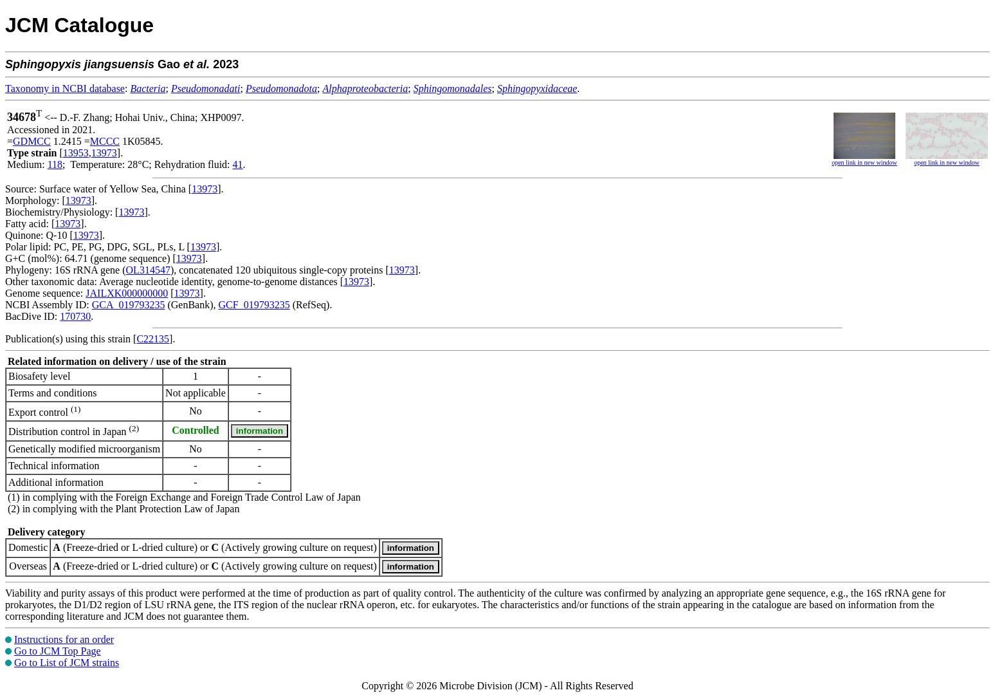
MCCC (105, 141)
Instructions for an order (64, 639)
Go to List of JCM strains (66, 662)
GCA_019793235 (128, 304)
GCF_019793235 (254, 304)
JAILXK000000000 (127, 293)
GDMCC (32, 141)
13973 (104, 152)
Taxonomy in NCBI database (65, 88)
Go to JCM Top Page (57, 651)
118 (55, 164)
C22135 (152, 338)
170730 (75, 316)
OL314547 (148, 270)
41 (238, 164)
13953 (76, 152)
